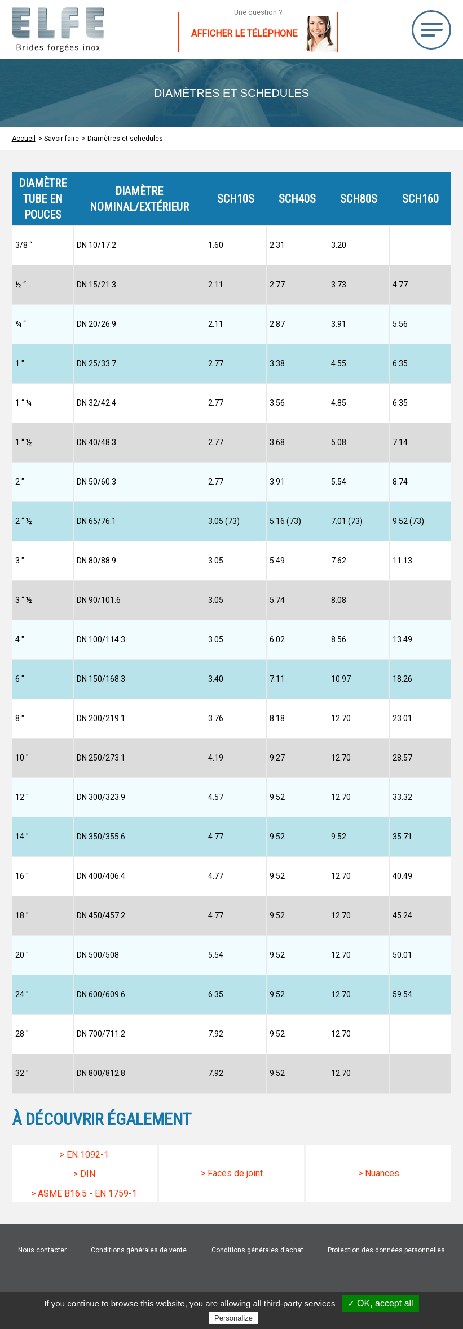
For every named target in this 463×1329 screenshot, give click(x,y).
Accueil (24, 139)
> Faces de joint (232, 1173)
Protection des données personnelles (386, 1250)
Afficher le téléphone (244, 33)
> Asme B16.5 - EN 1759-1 (84, 1193)
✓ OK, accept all (380, 1303)
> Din (84, 1173)
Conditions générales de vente (139, 1250)
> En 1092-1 (84, 1154)
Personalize (233, 1318)
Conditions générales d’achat (257, 1250)
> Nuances (378, 1173)
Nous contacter (42, 1250)
